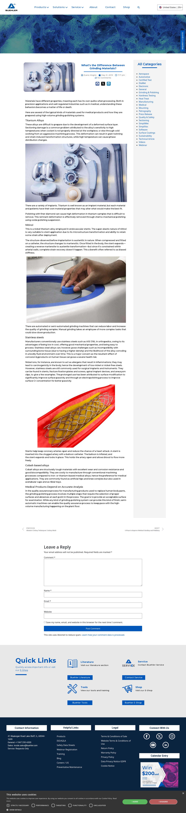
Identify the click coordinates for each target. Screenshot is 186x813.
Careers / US (63, 762)
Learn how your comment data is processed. (103, 634)
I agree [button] (135, 802)
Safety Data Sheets (66, 745)
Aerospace (144, 73)
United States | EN (170, 7)
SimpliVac (143, 126)
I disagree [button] (163, 802)
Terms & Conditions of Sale (114, 736)
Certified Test (145, 80)
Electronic (143, 86)
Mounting (143, 108)
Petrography (145, 111)
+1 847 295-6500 (23, 742)
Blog (59, 758)
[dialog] (93, 802)
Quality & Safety (146, 117)
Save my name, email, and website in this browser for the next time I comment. (84, 622)
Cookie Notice (107, 765)
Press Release (145, 114)
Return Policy (107, 748)
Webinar (143, 145)
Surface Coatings (147, 132)
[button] (62, 809)
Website (48, 612)
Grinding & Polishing (149, 92)
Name (47, 591)
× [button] (183, 793)
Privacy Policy (107, 757)
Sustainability (145, 135)
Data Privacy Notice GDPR (113, 761)
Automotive (144, 76)
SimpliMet (144, 123)
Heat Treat (144, 98)
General (142, 89)
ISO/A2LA (61, 740)
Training (61, 754)
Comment (49, 557)
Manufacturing (146, 101)
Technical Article (146, 139)
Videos (142, 142)
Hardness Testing (147, 95)
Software (143, 129)
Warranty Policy (108, 752)
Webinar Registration (67, 749)
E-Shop (24, 670)
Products (61, 736)
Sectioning (144, 120)
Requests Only (22, 748)
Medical (142, 104)
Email (47, 601)
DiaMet (142, 83)
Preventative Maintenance (69, 767)
